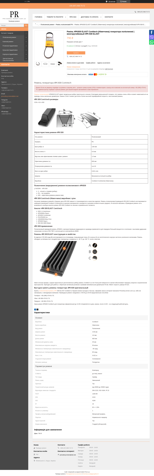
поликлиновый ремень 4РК (48, 291)
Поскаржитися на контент (73, 474)
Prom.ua (87, 472)
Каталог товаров (7, 33)
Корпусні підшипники (10, 54)
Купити (76, 53)
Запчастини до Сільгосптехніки (8, 59)
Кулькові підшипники (10, 50)
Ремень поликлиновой (41, 94)
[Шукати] (26, 25)
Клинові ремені (8, 41)
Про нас (73, 17)
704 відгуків (111, 1)
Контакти (109, 17)
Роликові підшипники (10, 46)
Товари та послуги (55, 17)
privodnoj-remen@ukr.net (9, 96)
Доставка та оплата (89, 17)
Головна (38, 17)
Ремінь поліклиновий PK (64, 24)
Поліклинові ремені (9, 37)
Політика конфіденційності (91, 474)
